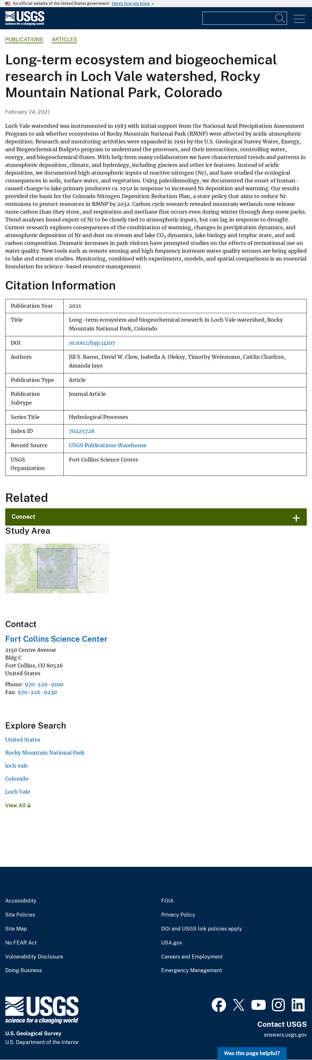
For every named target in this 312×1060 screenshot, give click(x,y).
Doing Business (23, 970)
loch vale (16, 765)
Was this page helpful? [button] (252, 1053)
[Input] (244, 18)
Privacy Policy (178, 915)
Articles (64, 39)
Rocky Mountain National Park (44, 752)
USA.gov (171, 943)
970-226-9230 (37, 692)
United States (22, 739)
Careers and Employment (192, 957)
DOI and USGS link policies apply (201, 929)
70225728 (81, 431)
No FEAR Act (21, 943)
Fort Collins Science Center (56, 638)
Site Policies (20, 915)
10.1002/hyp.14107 (92, 343)
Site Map (16, 929)
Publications (24, 39)
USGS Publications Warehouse (108, 445)
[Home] (24, 24)
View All (18, 805)
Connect (23, 516)
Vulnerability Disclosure (34, 957)
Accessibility (20, 901)
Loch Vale (17, 791)
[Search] (280, 18)
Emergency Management (191, 970)
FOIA (167, 901)
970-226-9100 (44, 684)
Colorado (16, 778)
